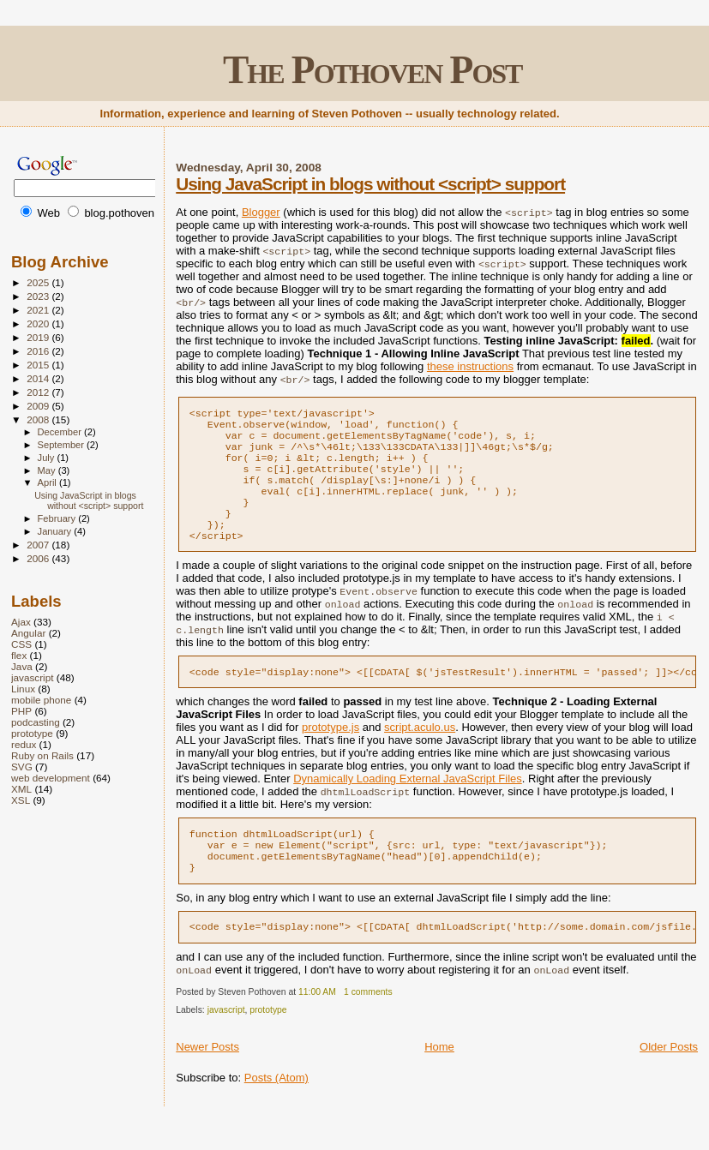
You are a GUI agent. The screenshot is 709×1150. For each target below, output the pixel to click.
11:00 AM (317, 1022)
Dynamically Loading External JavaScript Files (407, 800)
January (56, 531)
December (61, 432)
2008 (39, 419)
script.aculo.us (419, 749)
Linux (23, 688)
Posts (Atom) (276, 1108)
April (48, 482)
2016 (39, 350)
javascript (226, 1040)
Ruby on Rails (42, 755)
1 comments (368, 1022)
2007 (39, 544)
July (47, 457)
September (62, 445)
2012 (39, 392)
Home (439, 1077)
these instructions (470, 366)
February (58, 518)
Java (22, 666)
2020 (39, 323)
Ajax (21, 621)
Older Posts (669, 1077)
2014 (39, 378)
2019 (39, 337)
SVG (22, 766)
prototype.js (330, 749)
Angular (28, 632)
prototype (267, 1040)
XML (21, 788)
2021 (39, 309)
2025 (39, 282)
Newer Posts (207, 1077)
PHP (21, 710)
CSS (21, 644)
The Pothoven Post (372, 70)
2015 (39, 364)
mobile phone (41, 699)
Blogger (261, 212)
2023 (39, 296)
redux (23, 744)
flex (19, 655)
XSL (20, 800)
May (48, 470)
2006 (39, 558)
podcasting (35, 722)
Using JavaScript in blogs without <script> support (370, 184)
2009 (39, 405)
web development (50, 777)
